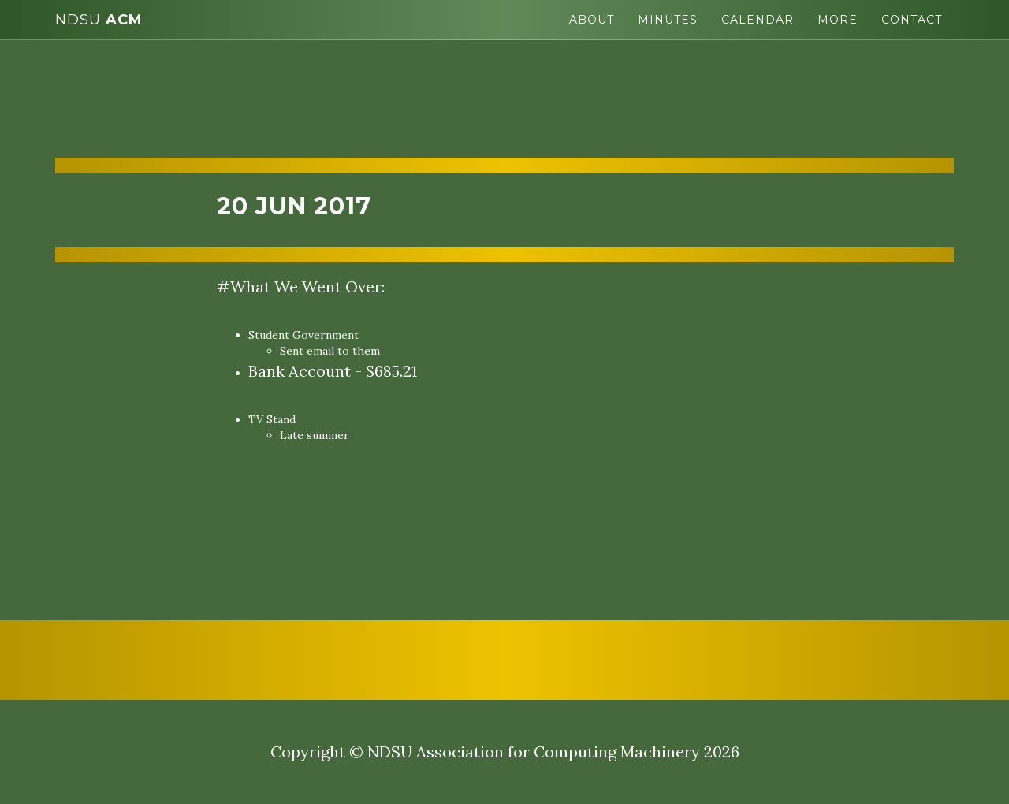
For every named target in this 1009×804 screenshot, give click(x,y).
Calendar (757, 20)
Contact (911, 20)
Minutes (668, 20)
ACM (99, 19)
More (837, 20)
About (591, 20)
